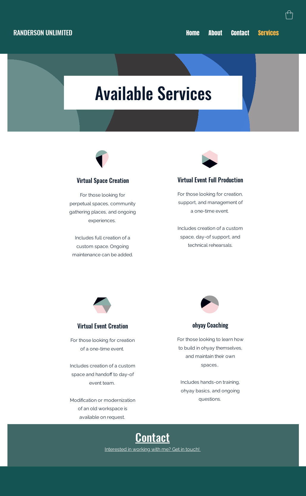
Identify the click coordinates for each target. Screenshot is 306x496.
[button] (289, 14)
